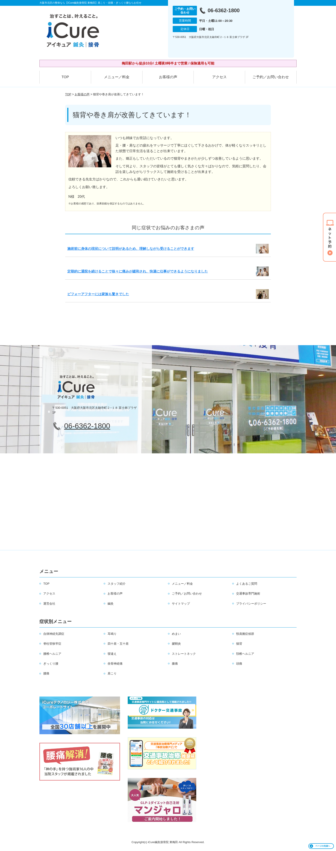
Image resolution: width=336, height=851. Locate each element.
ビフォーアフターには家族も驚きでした (98, 294)
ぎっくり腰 (50, 663)
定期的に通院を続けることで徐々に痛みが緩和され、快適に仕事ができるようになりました (137, 271)
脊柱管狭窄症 (52, 643)
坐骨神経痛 (115, 663)
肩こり (112, 673)
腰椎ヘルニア (52, 653)
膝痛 (175, 663)
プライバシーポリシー (251, 603)
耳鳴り (112, 633)
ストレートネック (184, 653)
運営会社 (49, 603)
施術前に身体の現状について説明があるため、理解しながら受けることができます (130, 248)
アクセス (219, 77)
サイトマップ (181, 603)
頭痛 (239, 663)
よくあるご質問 (246, 583)
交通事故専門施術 (248, 593)
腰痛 (46, 673)
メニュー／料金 (116, 77)
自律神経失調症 (53, 633)
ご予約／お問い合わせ (270, 77)
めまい (176, 633)
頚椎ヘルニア (245, 653)
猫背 (239, 643)
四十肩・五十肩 (118, 643)
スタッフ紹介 (117, 583)
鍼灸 (111, 603)
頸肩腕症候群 (245, 633)
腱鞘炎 (176, 643)
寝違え (112, 653)
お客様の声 (168, 77)
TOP (65, 77)
